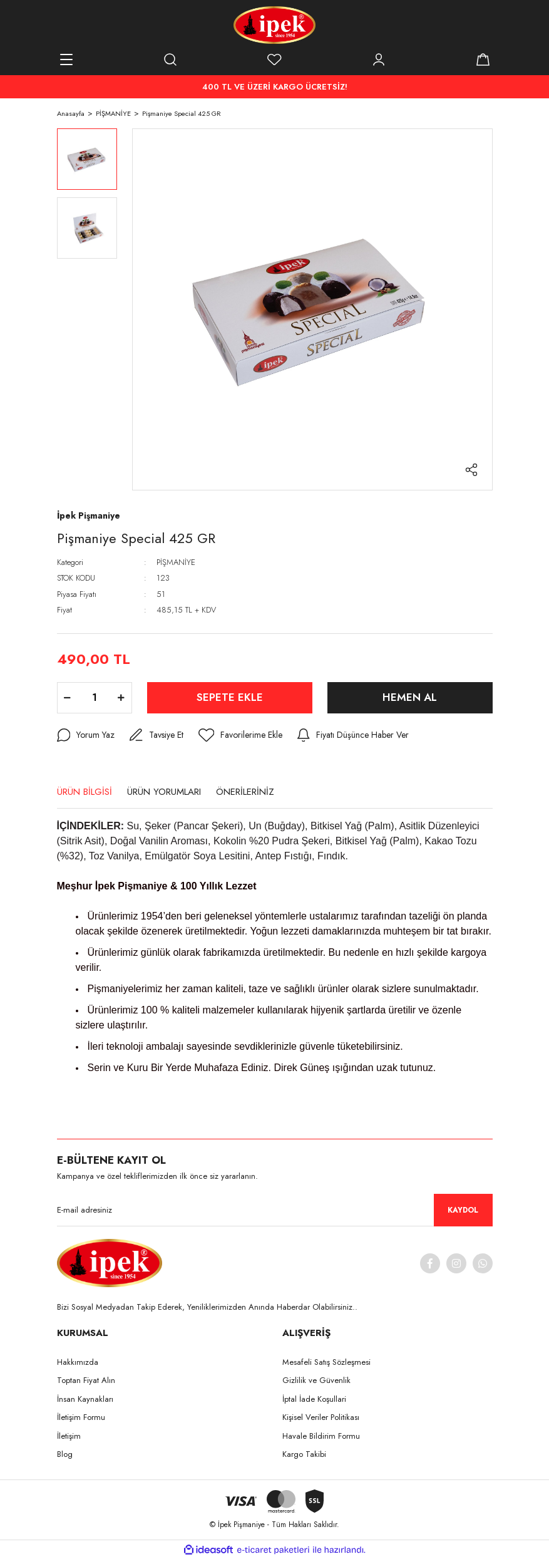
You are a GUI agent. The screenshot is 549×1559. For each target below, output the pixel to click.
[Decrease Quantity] (68, 698)
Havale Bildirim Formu (321, 1436)
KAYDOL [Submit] (463, 1210)
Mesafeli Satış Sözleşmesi (326, 1362)
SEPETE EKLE (230, 697)
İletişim (69, 1436)
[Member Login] (378, 59)
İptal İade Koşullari (314, 1399)
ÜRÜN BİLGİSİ (84, 792)
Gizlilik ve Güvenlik (316, 1380)
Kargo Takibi (304, 1454)
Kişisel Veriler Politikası (320, 1417)
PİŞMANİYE (175, 562)
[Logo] (274, 25)
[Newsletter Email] (275, 1210)
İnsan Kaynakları (85, 1399)
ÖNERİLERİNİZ (245, 792)
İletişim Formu (81, 1417)
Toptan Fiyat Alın (86, 1380)
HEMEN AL (409, 697)
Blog (65, 1454)
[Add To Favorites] (240, 735)
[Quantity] (94, 698)
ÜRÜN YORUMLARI (164, 792)
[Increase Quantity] (121, 698)
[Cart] (483, 59)
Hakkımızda (77, 1362)
